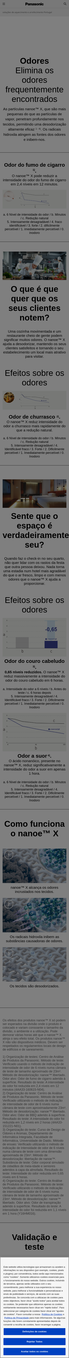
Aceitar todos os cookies (34, 1351)
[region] (34, 1307)
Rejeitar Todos (34, 1341)
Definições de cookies (34, 1331)
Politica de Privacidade (16, 1318)
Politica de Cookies (52, 1314)
